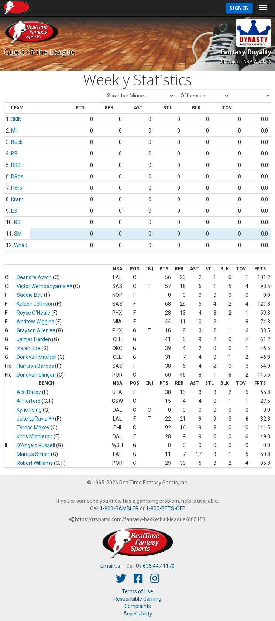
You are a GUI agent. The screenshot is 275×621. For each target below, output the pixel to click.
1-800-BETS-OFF (165, 508)
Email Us (110, 566)
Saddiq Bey (30, 295)
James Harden (34, 339)
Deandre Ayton (34, 277)
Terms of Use (137, 591)
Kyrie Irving (29, 410)
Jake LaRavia (35, 419)
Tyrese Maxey (33, 427)
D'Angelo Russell (36, 445)
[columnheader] (17, 108)
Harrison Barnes (35, 366)
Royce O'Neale (33, 313)
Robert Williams (35, 463)
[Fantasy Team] (138, 95)
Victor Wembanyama (44, 286)
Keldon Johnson (35, 304)
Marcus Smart (33, 454)
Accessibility (137, 614)
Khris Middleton (34, 436)
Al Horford (29, 401)
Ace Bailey (29, 392)
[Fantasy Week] (202, 95)
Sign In (239, 8)
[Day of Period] (250, 95)
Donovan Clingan (36, 375)
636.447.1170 (159, 566)
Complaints (137, 606)
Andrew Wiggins (35, 322)
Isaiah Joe (28, 348)
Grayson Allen (36, 330)
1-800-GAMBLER (119, 508)
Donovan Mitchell (36, 357)
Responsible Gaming (137, 599)
